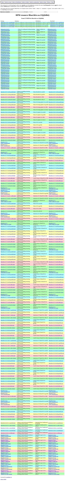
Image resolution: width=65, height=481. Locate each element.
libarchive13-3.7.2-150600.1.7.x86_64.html (6, 463)
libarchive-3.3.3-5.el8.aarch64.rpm (56, 411)
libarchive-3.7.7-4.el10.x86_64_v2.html (5, 249)
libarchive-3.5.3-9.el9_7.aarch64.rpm (56, 310)
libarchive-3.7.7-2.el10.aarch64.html (8, 274)
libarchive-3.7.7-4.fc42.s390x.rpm (56, 208)
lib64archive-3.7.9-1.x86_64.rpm (57, 26)
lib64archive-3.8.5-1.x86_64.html (7, 23)
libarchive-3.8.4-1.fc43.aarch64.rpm (56, 112)
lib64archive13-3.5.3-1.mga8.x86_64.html (5, 78)
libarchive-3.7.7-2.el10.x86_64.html (8, 289)
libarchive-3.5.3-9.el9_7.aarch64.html (8, 310)
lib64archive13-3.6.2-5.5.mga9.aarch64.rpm (52, 35)
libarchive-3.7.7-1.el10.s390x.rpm (56, 302)
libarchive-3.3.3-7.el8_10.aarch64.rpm (53, 391)
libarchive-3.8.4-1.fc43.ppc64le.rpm (56, 114)
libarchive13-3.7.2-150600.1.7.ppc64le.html (6, 458)
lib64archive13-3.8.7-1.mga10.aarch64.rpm (52, 30)
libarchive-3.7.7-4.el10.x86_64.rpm (56, 244)
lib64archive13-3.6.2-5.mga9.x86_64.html (5, 63)
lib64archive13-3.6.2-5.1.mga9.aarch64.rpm (52, 55)
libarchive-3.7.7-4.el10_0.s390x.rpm (56, 218)
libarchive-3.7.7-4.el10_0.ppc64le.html (5, 216)
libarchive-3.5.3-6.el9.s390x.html (7, 365)
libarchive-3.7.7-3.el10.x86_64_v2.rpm (53, 272)
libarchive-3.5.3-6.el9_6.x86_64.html (8, 358)
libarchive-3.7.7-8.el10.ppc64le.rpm (56, 157)
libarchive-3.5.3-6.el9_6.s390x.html (8, 355)
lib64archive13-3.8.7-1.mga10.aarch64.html (5, 30)
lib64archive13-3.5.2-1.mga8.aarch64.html (5, 80)
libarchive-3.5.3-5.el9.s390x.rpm (55, 376)
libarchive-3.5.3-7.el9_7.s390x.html (8, 345)
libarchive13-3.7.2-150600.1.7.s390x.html (5, 461)
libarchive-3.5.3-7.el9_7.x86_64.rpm (56, 348)
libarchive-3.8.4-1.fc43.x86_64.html (8, 119)
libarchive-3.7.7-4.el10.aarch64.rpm (56, 226)
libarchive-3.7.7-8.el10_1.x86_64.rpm (56, 150)
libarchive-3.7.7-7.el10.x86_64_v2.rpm (53, 188)
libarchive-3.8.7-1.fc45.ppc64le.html (8, 94)
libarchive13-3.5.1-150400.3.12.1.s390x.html (6, 471)
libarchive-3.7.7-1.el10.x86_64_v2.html (5, 307)
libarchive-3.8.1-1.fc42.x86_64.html (8, 140)
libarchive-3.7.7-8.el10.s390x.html (8, 160)
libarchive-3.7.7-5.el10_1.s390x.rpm (56, 195)
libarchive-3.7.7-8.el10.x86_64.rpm (56, 163)
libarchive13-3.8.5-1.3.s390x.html (8, 433)
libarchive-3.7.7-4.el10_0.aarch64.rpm (53, 214)
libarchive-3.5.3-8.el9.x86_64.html (8, 338)
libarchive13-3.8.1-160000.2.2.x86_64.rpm (53, 453)
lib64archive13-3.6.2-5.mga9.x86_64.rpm (52, 63)
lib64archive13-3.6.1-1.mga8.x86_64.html (5, 73)
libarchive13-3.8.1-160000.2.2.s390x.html (5, 451)
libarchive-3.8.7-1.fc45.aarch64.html (8, 92)
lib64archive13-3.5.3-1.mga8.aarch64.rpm (52, 75)
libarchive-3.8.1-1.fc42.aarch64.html (8, 132)
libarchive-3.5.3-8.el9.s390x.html (7, 335)
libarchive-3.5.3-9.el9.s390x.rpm (55, 325)
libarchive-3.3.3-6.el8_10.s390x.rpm (56, 406)
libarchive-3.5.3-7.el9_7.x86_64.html (8, 348)
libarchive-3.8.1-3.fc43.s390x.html (8, 127)
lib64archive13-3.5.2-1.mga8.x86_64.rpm (52, 83)
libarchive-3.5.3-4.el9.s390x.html (7, 386)
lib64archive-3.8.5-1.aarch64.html (8, 22)
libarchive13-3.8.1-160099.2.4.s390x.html (5, 441)
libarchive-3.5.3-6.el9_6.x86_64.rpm (56, 358)
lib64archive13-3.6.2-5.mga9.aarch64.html (5, 60)
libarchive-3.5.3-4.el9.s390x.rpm (55, 386)
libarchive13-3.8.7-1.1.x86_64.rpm (55, 425)
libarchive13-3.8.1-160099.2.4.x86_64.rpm (53, 443)
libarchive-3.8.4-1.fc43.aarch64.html (8, 112)
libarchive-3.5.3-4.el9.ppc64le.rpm (56, 383)
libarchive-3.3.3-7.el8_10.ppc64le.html (5, 394)
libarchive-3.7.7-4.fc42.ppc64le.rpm (56, 206)
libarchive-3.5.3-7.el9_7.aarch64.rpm (56, 340)
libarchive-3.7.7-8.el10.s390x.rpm (56, 160)
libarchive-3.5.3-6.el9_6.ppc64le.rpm (56, 353)
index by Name (43, 2)
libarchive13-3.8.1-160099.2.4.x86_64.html (6, 443)
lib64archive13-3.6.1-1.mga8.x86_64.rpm (52, 73)
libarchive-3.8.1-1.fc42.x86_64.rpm (56, 140)
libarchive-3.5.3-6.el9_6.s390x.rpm (56, 355)
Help (52, 2)
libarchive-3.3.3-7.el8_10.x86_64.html (8, 398)
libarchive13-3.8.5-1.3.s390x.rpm (55, 433)
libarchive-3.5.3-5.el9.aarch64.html (8, 370)
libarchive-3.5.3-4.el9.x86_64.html (8, 388)
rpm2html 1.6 (9, 477)
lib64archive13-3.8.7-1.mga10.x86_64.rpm (52, 32)
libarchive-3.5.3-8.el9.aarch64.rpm (56, 330)
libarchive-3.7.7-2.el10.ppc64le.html (8, 279)
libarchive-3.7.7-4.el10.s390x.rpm (56, 239)
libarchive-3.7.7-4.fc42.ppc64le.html (8, 206)
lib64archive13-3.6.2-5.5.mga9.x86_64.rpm (52, 37)
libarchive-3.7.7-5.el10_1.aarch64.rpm (53, 191)
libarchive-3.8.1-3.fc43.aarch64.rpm (56, 122)
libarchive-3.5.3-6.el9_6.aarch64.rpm (56, 350)
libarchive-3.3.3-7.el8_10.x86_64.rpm (56, 398)
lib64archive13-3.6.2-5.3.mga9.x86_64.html (5, 47)
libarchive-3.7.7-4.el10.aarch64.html (8, 226)
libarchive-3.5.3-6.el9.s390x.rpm (55, 365)
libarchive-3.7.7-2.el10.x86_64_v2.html (5, 295)
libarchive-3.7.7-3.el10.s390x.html (8, 261)
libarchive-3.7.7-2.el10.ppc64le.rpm (56, 279)
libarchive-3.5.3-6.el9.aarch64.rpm (56, 360)
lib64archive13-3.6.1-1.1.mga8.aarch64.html (5, 65)
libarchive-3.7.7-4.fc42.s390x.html (8, 208)
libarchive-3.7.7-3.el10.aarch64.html (8, 251)
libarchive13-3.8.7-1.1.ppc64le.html (8, 422)
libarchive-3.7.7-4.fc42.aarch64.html (8, 203)
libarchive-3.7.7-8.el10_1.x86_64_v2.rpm (54, 153)
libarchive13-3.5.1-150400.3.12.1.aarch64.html (6, 466)
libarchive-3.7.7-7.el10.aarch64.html (8, 165)
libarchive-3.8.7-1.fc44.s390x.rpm (56, 107)
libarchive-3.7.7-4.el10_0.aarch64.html (5, 214)
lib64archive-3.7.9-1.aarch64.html (8, 25)
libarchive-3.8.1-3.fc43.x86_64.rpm (56, 130)
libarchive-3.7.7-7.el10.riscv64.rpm (56, 175)
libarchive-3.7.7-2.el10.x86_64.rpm (56, 289)
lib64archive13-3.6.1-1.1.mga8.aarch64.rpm (52, 65)
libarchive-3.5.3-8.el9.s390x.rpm (55, 335)
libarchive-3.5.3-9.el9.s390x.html (7, 325)
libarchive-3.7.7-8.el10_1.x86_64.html (8, 150)
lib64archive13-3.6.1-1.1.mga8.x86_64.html (5, 68)
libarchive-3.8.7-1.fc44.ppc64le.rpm (56, 104)
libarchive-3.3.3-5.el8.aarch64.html (8, 411)
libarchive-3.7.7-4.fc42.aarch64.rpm (56, 203)
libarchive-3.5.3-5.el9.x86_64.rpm (56, 378)
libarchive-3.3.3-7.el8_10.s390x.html (8, 396)
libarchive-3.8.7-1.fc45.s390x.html (8, 97)
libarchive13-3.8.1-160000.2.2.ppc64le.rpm (53, 448)
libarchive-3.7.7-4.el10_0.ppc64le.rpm (53, 216)
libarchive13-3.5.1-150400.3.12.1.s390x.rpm (53, 471)
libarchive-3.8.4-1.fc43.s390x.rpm (56, 117)
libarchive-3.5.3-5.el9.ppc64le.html (8, 373)
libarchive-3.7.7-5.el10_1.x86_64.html (8, 198)
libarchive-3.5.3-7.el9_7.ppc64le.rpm (56, 343)
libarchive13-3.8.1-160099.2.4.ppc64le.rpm (53, 438)
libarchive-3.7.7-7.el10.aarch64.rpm (56, 165)
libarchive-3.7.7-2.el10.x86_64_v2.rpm (53, 295)
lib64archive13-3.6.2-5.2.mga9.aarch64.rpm (52, 50)
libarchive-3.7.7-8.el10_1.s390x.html (8, 147)
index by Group (8, 2)
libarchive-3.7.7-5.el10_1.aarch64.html (5, 191)
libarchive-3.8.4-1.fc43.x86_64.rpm (56, 119)
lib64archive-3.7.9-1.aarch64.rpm (57, 25)
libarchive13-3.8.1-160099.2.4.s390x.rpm (52, 441)
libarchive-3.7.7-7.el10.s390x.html (8, 178)
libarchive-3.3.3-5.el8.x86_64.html (8, 419)
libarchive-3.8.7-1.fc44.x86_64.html (8, 109)
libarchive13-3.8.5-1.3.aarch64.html (8, 430)
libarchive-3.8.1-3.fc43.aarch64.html (8, 122)
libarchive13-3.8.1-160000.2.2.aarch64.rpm (53, 446)
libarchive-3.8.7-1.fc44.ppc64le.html (8, 104)
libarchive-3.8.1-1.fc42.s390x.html (8, 137)
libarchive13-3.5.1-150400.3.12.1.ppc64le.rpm (53, 468)
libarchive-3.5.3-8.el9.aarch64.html (8, 330)
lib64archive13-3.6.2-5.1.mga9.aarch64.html (5, 55)
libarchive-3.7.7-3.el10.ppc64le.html (8, 256)
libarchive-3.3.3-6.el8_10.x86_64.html (8, 409)
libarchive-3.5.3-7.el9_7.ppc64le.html (8, 343)
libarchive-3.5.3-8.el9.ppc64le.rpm (56, 332)
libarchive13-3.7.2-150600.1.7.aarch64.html (6, 456)
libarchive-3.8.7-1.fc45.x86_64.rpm (56, 99)
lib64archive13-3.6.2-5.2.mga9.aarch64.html (5, 50)
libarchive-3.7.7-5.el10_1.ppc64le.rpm (53, 193)
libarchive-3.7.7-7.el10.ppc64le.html (8, 170)
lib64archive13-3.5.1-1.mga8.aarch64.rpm (52, 86)
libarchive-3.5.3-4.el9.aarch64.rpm (56, 381)
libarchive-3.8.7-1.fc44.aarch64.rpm (56, 102)
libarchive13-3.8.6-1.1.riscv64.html (8, 428)
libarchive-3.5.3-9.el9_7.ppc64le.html (8, 312)
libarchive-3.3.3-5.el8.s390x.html (7, 416)
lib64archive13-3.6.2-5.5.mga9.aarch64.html (5, 35)
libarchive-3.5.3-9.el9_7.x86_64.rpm (56, 317)
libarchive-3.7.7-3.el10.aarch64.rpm (56, 251)
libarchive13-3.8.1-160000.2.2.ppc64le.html (6, 448)
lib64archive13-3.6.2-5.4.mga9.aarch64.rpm (52, 40)
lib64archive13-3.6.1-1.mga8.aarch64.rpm (52, 70)
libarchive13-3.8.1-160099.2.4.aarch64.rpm (53, 436)
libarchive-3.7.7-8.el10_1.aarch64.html (5, 143)
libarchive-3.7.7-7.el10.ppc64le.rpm (56, 170)
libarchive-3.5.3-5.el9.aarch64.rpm (56, 370)
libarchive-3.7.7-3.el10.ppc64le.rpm (56, 256)
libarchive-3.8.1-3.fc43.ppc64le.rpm (56, 124)
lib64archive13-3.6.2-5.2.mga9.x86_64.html (5, 53)
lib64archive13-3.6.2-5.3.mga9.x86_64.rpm (52, 47)
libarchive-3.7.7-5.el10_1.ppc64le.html (5, 193)
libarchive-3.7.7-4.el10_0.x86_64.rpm (56, 221)
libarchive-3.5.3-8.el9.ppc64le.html (8, 332)
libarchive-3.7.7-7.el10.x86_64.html (8, 183)
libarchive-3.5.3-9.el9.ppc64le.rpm (56, 322)
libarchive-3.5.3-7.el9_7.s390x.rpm (56, 345)
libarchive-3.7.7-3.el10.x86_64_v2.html (5, 272)
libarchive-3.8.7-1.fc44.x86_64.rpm (56, 109)
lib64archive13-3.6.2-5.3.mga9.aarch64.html (5, 45)
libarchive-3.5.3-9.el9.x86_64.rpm (56, 327)
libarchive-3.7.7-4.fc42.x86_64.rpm (56, 211)
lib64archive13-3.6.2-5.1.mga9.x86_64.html (5, 58)
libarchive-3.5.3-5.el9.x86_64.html (8, 378)
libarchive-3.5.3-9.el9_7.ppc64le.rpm (56, 312)
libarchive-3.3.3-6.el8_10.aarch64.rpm (53, 401)
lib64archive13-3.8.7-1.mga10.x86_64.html (5, 32)
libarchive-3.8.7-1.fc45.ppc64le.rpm (56, 94)
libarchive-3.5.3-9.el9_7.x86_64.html (8, 317)
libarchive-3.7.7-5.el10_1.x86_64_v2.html (6, 201)
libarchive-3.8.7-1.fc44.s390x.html (8, 107)
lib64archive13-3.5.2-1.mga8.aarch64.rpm (52, 80)
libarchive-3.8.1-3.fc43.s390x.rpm (56, 127)
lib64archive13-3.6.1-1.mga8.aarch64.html (5, 70)
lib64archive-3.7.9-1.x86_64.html (7, 26)
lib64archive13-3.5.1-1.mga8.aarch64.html (5, 86)
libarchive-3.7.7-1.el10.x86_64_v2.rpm (53, 307)
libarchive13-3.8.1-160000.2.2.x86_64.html (6, 453)
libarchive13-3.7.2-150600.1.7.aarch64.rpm (53, 456)
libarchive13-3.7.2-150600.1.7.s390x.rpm (52, 461)
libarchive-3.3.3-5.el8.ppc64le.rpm (56, 414)
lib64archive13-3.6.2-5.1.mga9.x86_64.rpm (52, 58)
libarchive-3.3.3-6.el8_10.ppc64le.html (5, 404)
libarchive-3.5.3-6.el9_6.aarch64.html (8, 350)
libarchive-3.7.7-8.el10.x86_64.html (8, 163)
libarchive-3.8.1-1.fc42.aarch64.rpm (56, 132)
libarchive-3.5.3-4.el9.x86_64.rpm (56, 388)
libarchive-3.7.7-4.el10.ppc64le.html (8, 231)
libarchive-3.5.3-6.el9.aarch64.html (8, 360)
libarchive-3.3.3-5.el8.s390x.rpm (55, 416)
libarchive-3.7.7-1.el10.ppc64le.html (8, 299)
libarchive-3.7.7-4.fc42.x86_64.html (8, 211)
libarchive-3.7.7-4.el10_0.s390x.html (8, 218)
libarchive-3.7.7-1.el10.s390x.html (8, 302)
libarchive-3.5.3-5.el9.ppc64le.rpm (56, 373)
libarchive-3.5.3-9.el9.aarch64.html (8, 320)
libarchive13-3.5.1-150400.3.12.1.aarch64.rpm (53, 466)
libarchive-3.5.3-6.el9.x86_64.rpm (56, 368)
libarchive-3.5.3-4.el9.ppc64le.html (8, 383)
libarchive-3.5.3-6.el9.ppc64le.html (8, 363)
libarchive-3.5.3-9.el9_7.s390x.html (8, 315)
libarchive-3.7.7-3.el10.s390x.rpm (56, 261)
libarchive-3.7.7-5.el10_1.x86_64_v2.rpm (54, 201)
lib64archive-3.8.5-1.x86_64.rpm (57, 23)
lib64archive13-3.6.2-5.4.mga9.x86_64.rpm (52, 42)
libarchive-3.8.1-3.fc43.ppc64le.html (8, 124)
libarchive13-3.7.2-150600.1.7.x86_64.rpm (53, 463)
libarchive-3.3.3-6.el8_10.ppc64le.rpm (53, 404)
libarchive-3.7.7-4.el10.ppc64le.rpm (56, 231)
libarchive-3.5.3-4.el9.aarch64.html (8, 381)
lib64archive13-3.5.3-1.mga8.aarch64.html (5, 75)
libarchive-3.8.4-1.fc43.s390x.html (8, 117)
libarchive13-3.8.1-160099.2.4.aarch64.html (6, 436)
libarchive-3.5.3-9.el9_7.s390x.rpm (56, 315)
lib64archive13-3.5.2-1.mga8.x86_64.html (5, 83)
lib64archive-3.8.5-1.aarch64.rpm (57, 22)
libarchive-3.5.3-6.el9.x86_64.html (8, 368)
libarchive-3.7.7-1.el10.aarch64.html (8, 297)
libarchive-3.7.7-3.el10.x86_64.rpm (56, 267)
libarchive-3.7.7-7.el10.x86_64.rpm (56, 183)
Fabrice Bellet (3, 479)
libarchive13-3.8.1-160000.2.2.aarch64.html (6, 446)
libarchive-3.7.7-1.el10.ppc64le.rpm (56, 299)
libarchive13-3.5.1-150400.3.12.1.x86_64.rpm (53, 474)
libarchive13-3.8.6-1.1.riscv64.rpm (55, 428)
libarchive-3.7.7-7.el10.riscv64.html (8, 175)
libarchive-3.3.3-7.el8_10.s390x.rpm (56, 396)
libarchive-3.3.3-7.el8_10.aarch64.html (5, 391)
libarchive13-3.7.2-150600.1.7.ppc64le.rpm (53, 458)
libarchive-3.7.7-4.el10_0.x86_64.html (8, 221)
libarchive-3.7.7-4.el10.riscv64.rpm (56, 236)
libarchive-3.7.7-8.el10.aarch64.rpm (56, 155)
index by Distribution (16, 2)
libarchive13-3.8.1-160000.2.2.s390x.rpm (52, 451)
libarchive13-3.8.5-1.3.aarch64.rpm (55, 430)
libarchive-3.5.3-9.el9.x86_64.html (8, 327)
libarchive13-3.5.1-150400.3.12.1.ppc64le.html (6, 468)
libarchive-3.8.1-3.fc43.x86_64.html (8, 130)
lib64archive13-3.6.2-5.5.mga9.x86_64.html (5, 37)
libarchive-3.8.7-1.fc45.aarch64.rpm (56, 92)
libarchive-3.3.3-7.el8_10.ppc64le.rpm (53, 394)
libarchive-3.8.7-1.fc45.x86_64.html (8, 99)
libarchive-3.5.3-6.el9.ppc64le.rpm (56, 363)
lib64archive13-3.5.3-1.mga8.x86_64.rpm (52, 78)
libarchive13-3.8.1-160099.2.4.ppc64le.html (6, 438)
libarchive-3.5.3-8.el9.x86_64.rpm (56, 338)
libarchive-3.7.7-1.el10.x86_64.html (8, 305)
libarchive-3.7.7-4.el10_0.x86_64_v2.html (6, 224)
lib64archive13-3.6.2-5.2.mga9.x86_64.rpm (52, 53)
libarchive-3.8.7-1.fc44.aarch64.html (8, 102)
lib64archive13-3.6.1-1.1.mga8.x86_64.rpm (52, 68)
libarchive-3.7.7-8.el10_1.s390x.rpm (56, 147)
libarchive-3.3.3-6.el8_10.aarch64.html (5, 401)
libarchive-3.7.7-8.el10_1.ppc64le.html (5, 145)
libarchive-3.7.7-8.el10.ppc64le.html (8, 157)
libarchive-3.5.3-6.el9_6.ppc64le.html (8, 353)
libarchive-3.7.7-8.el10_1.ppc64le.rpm (53, 145)
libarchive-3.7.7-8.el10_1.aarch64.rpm (53, 143)
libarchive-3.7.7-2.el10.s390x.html (8, 284)
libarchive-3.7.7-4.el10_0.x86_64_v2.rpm (54, 224)
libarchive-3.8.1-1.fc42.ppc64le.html (8, 135)
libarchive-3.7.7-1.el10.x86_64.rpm (56, 305)
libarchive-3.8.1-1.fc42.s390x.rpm (56, 137)
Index (3, 2)
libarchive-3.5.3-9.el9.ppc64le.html (8, 322)
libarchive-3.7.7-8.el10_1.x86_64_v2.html (6, 153)
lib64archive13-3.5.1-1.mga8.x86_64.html (5, 88)
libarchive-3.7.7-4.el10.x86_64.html (8, 244)
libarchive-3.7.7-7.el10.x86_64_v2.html (5, 188)
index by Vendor (25, 2)
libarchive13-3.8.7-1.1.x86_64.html (8, 425)
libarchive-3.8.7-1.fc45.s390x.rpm (56, 97)
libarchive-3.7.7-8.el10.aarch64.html (8, 155)
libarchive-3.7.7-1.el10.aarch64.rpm (56, 297)
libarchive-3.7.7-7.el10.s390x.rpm (56, 178)
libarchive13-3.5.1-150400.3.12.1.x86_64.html (6, 474)
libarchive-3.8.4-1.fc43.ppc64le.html (8, 114)
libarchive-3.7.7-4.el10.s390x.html (8, 239)
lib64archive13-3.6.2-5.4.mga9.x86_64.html (5, 42)
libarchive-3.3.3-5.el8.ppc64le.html (8, 414)
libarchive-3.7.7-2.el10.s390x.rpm (56, 284)
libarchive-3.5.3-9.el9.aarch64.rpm (56, 320)
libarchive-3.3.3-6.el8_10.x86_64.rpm (56, 409)
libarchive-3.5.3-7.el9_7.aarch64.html (8, 340)
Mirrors (48, 2)
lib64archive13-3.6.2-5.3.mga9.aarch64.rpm (52, 45)
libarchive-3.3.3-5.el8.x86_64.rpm (56, 419)
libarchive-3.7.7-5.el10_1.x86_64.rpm (56, 198)
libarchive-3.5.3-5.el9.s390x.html (7, 376)
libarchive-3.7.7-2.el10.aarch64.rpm (56, 274)
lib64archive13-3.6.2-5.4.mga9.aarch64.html (5, 40)
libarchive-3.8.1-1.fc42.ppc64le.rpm (56, 135)
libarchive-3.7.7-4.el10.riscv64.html (8, 236)
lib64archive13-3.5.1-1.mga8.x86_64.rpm (52, 88)
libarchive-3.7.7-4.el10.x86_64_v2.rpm (53, 249)
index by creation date (34, 2)
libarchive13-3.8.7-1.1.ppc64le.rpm (55, 422)
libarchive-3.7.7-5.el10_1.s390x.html (8, 195)
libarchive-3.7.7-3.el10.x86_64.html (8, 267)
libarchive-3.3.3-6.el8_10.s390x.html (8, 406)
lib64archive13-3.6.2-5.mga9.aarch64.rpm (52, 60)
